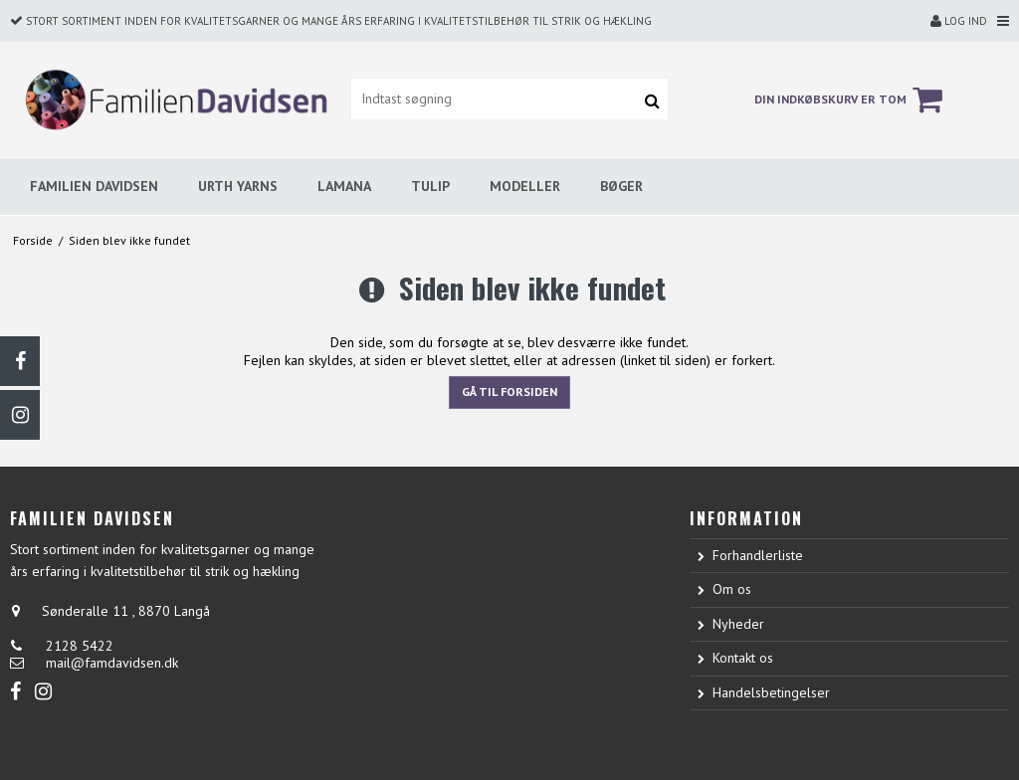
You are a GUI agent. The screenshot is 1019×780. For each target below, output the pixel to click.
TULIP (430, 186)
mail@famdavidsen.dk (112, 663)
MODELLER (525, 186)
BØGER (621, 186)
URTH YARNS (238, 186)
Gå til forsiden (509, 391)
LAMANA (344, 186)
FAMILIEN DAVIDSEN (94, 186)
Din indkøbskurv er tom (851, 99)
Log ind (958, 21)
